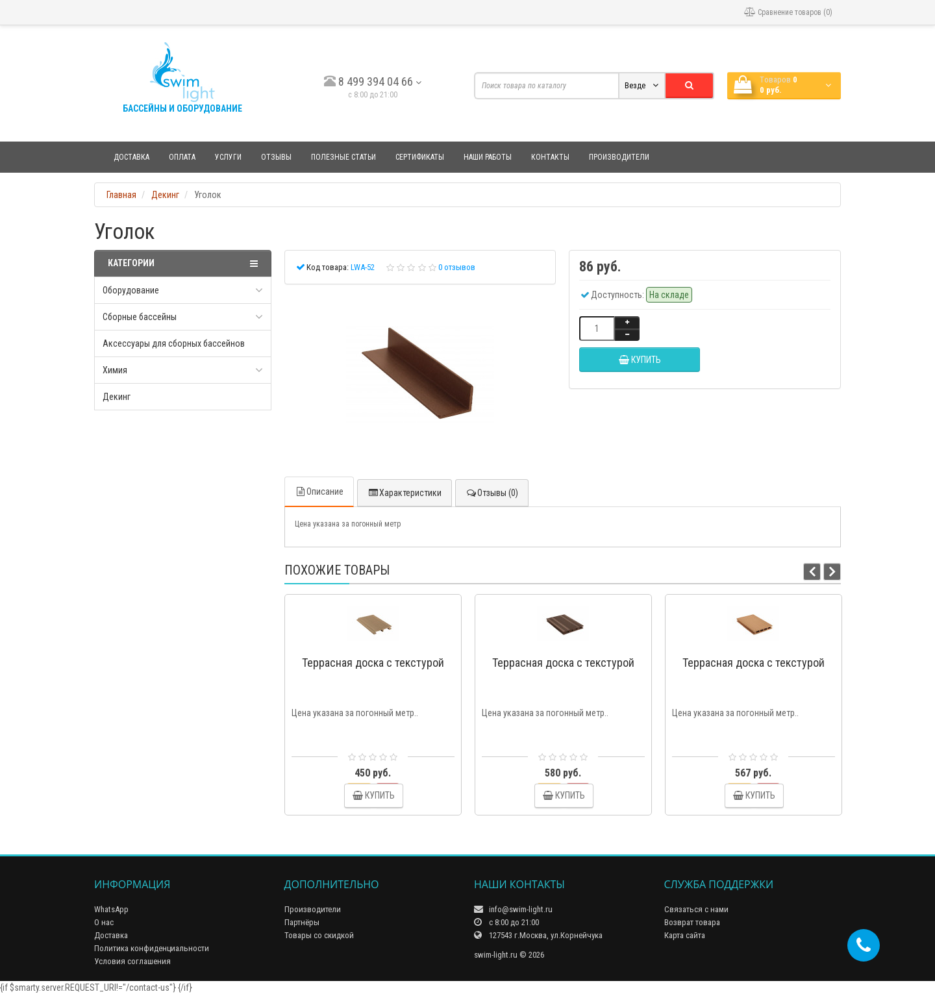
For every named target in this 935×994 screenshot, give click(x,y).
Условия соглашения (132, 961)
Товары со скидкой (319, 935)
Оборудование (131, 290)
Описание (319, 491)
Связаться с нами (696, 909)
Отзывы (276, 157)
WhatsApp (111, 909)
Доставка (131, 157)
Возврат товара (692, 922)
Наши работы (488, 157)
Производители (619, 157)
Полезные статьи (343, 157)
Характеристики (405, 493)
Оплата (182, 157)
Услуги (228, 157)
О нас (104, 922)
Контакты (550, 157)
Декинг (117, 396)
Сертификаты (419, 157)
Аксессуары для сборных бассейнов (174, 343)
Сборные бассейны (140, 317)
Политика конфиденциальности (151, 948)
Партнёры (301, 922)
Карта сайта (684, 935)
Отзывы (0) (492, 493)
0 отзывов (456, 267)
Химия (115, 370)
